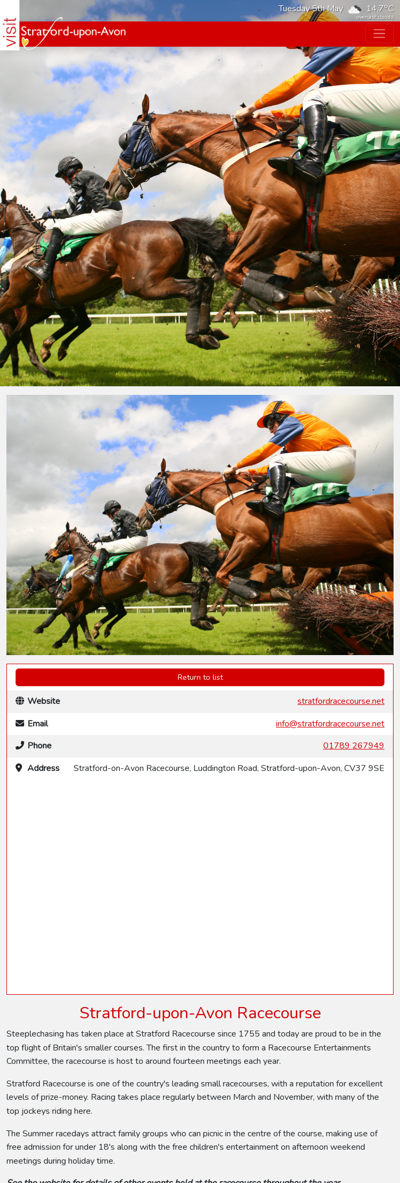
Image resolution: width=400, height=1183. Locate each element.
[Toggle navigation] (379, 33)
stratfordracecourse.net (340, 701)
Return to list (200, 677)
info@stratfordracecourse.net (330, 724)
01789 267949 (353, 746)
